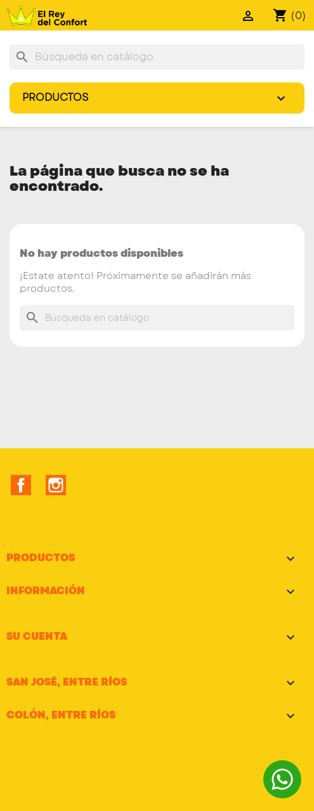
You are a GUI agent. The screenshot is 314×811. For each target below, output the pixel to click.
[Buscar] (157, 57)
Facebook (21, 485)
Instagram (56, 485)
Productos (160, 99)
